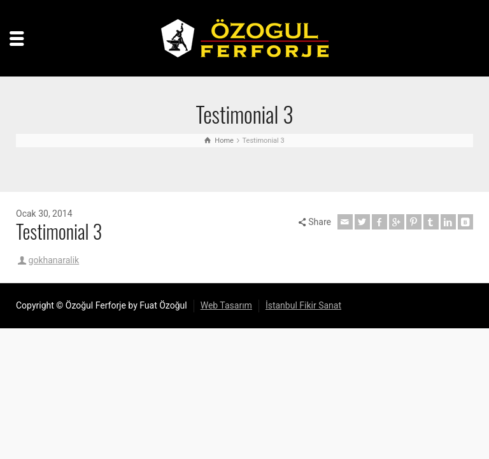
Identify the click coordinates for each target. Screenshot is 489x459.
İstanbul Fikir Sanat (303, 305)
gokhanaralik (54, 260)
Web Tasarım (226, 305)
